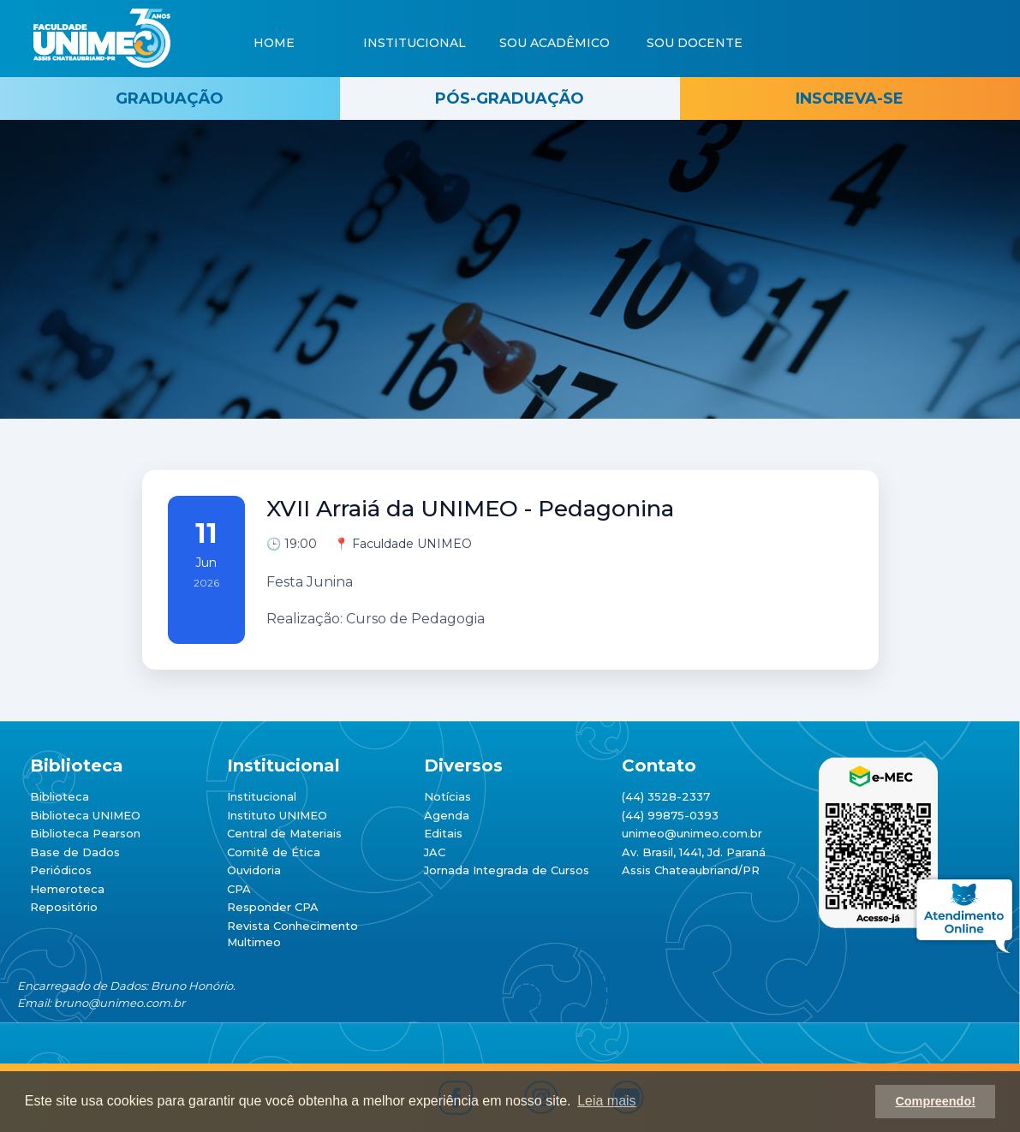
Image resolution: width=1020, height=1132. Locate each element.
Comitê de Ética (273, 852)
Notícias (447, 796)
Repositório (64, 907)
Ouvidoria (254, 870)
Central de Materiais (284, 833)
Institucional (261, 796)
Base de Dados (75, 852)
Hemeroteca (67, 889)
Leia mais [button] (606, 1100)
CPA (239, 889)
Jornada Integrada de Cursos (506, 870)
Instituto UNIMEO (277, 815)
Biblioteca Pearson (85, 833)
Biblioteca (59, 796)
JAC (434, 852)
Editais (443, 833)
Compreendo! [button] (935, 1101)
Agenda (446, 815)
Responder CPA (273, 907)
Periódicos (61, 870)
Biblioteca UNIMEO (85, 815)
